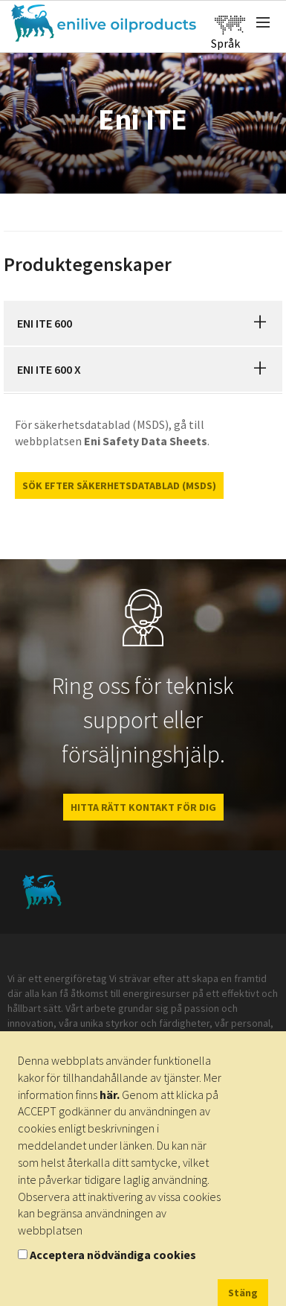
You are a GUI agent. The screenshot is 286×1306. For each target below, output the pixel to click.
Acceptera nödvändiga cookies (113, 1254)
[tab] (143, 323)
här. (110, 1094)
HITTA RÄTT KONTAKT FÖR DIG (143, 807)
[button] (260, 323)
